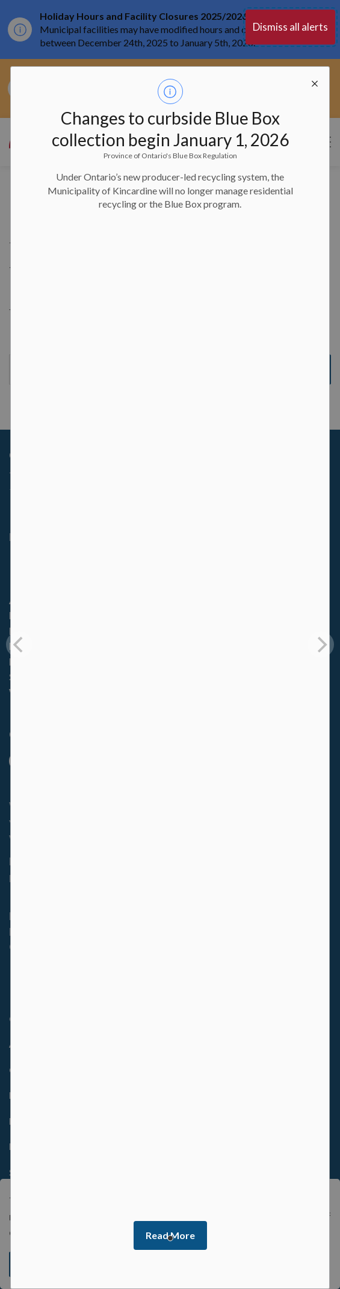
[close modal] (314, 81)
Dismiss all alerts (290, 26)
